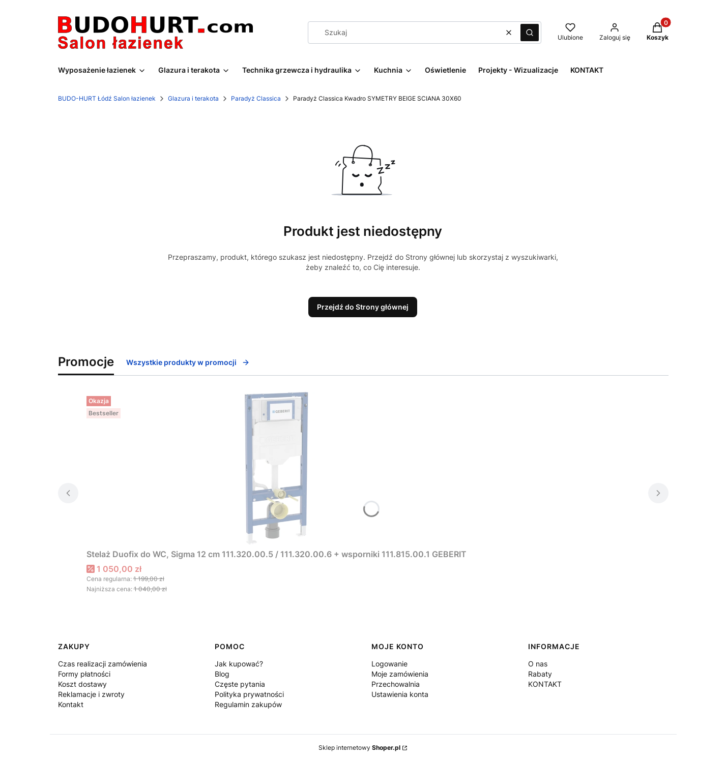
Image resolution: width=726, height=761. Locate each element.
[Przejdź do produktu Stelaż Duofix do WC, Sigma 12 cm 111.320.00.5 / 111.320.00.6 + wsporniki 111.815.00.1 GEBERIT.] (276, 468)
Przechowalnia (395, 684)
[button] (529, 32)
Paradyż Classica (256, 98)
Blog (222, 673)
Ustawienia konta (399, 694)
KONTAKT (545, 684)
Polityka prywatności (249, 694)
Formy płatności (84, 673)
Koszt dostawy (82, 684)
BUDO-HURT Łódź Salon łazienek (107, 98)
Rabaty (540, 673)
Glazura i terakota (193, 98)
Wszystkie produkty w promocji (188, 362)
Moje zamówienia (399, 673)
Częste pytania (240, 684)
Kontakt (70, 704)
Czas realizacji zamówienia (102, 663)
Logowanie (389, 663)
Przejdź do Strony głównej (363, 306)
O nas (537, 663)
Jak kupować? (239, 663)
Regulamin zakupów (248, 704)
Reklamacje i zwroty (91, 694)
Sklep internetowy (359, 747)
